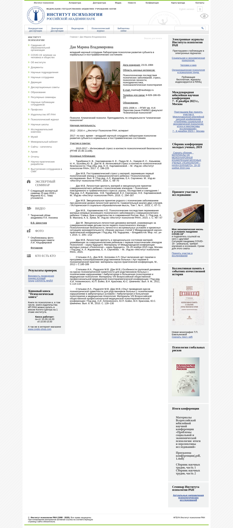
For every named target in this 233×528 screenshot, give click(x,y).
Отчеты (35, 156)
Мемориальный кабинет (44, 141)
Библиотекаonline (123, 29)
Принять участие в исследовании (182, 254)
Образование (38, 92)
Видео (40, 208)
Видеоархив (77, 28)
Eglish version (186, 9)
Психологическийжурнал (101, 29)
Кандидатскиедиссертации (35, 29)
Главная (74, 37)
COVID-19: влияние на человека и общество (43, 56)
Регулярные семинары (43, 97)
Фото (39, 230)
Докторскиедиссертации (57, 29)
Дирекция (36, 82)
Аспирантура (75, 3)
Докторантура (99, 3)
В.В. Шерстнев (39, 223)
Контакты (200, 3)
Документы (37, 67)
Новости (132, 3)
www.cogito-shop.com (39, 329)
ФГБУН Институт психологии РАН (189, 517)
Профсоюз (37, 109)
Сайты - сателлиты (41, 146)
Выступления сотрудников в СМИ (46, 170)
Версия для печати (153, 38)
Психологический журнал (45, 119)
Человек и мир (188, 65)
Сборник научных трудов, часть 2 (188, 472)
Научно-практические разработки (43, 162)
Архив (34, 151)
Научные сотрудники (42, 77)
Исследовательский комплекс (42, 130)
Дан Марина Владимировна (93, 37)
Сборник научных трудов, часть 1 (188, 466)
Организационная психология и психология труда (188, 71)
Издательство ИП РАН (43, 114)
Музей (34, 136)
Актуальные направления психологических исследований (188, 497)
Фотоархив (37, 247)
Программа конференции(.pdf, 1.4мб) (188, 455)
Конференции (152, 3)
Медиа (118, 3)
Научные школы (40, 124)
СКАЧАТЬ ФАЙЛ (44, 280)
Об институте (38, 62)
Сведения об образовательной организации (40, 47)
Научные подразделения (44, 72)
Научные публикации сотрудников (42, 103)
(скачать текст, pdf (182, 336)
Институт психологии (44, 3)
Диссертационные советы (45, 87)
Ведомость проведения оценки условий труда (41, 278)
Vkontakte (199, 9)
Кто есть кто (45, 255)
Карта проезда (178, 3)
